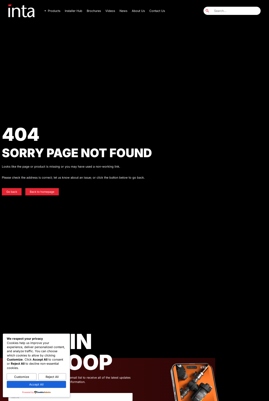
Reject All (52, 377)
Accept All (36, 384)
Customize (21, 377)
